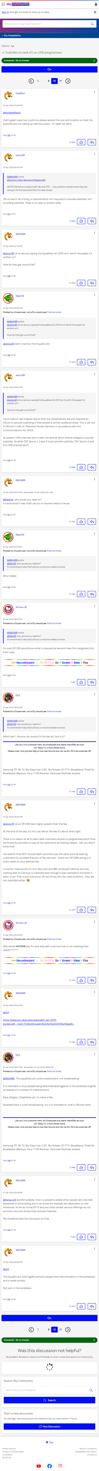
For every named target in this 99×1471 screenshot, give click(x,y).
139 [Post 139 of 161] (8, 355)
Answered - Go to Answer (49, 60)
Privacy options (9, 1449)
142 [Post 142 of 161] (8, 587)
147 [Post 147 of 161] (8, 1035)
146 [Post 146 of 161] (8, 973)
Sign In (95, 5)
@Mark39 (8, 499)
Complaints (7, 1455)
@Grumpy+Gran (15, 180)
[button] (94, 92)
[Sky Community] (18, 4)
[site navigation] (3, 4)
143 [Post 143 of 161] (8, 675)
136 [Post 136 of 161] (8, 135)
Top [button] (51, 1442)
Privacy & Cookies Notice (13, 1452)
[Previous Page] (31, 81)
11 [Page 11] (61, 80)
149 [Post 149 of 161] (8, 1230)
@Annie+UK (29, 180)
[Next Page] (68, 81)
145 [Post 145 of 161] (8, 903)
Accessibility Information (86, 1452)
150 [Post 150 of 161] (8, 1299)
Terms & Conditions (88, 1449)
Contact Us (92, 1455)
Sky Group (6, 1457)
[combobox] (45, 24)
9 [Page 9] (48, 80)
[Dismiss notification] (95, 12)
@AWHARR (12, 176)
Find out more (54, 312)
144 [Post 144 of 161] (8, 784)
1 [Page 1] (38, 80)
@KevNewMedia (12, 112)
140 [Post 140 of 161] (9, 460)
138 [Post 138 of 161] (8, 276)
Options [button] (5, 46)
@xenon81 (40, 180)
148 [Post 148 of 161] (8, 1160)
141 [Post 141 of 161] (8, 515)
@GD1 (6, 1012)
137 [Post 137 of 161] (8, 214)
